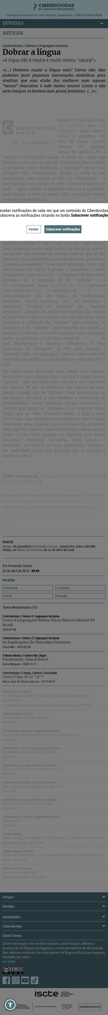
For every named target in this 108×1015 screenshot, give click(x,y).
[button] (10, 1004)
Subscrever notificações (63, 229)
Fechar (34, 229)
